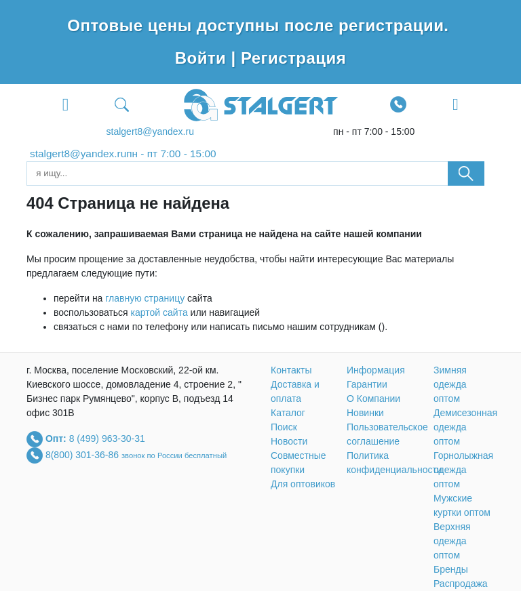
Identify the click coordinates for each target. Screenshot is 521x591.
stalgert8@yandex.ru (150, 131)
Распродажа (460, 583)
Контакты (291, 370)
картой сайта (159, 312)
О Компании (373, 398)
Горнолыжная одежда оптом (463, 469)
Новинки (365, 412)
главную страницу (145, 298)
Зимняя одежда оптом (450, 384)
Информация (376, 370)
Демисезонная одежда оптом (465, 427)
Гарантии (367, 384)
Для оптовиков (303, 483)
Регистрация (293, 58)
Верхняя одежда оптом (452, 541)
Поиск (284, 427)
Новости (289, 441)
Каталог (288, 412)
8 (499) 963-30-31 (107, 437)
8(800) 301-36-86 (83, 454)
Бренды (450, 569)
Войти (203, 58)
